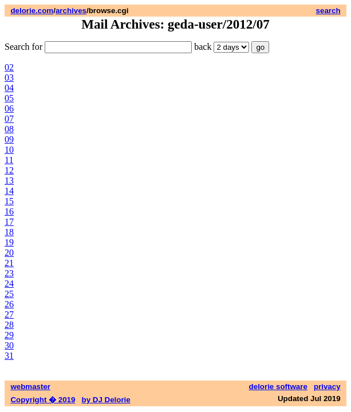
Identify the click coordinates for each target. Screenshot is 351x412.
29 (9, 335)
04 (9, 88)
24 (9, 283)
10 (9, 149)
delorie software (278, 386)
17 (9, 222)
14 (9, 191)
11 (9, 160)
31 (9, 355)
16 (9, 211)
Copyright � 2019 (42, 399)
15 (9, 201)
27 (9, 314)
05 (9, 98)
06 (9, 108)
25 (9, 294)
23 (9, 273)
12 (9, 170)
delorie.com (31, 10)
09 (9, 139)
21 (9, 263)
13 (9, 180)
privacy (327, 386)
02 (9, 67)
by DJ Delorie (106, 399)
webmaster (30, 386)
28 (9, 325)
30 (9, 345)
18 (9, 232)
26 (9, 304)
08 (9, 129)
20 (9, 253)
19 (9, 242)
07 (9, 119)
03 (9, 77)
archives (71, 10)
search (328, 10)
